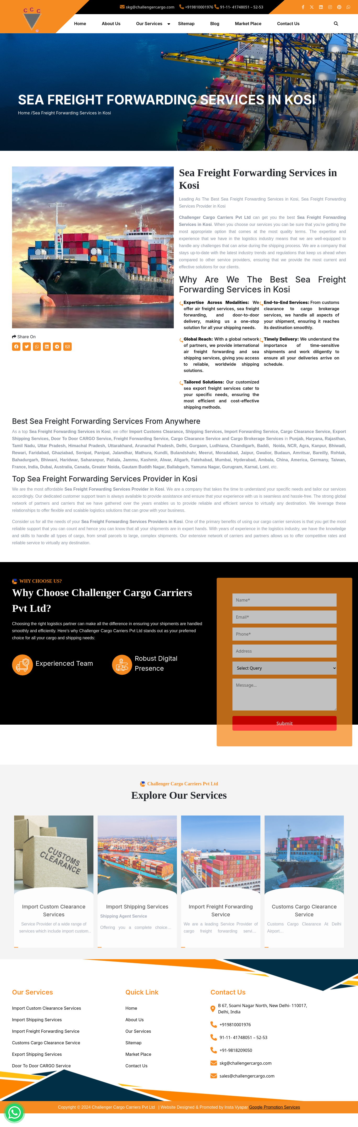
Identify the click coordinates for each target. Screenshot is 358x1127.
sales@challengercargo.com (247, 1090)
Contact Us (289, 24)
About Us (111, 24)
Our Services (150, 24)
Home (81, 24)
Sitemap (186, 24)
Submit (301, 738)
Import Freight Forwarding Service (46, 1046)
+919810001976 (195, 7)
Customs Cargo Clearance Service (46, 1057)
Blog (215, 24)
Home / (25, 121)
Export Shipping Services (37, 1069)
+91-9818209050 (236, 1065)
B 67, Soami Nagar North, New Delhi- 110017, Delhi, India (262, 1024)
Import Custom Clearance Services (46, 1023)
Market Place (249, 24)
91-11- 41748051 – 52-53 (226, 7)
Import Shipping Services (37, 1034)
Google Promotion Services (274, 1122)
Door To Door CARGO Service (41, 1080)
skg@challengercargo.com (159, 7)
